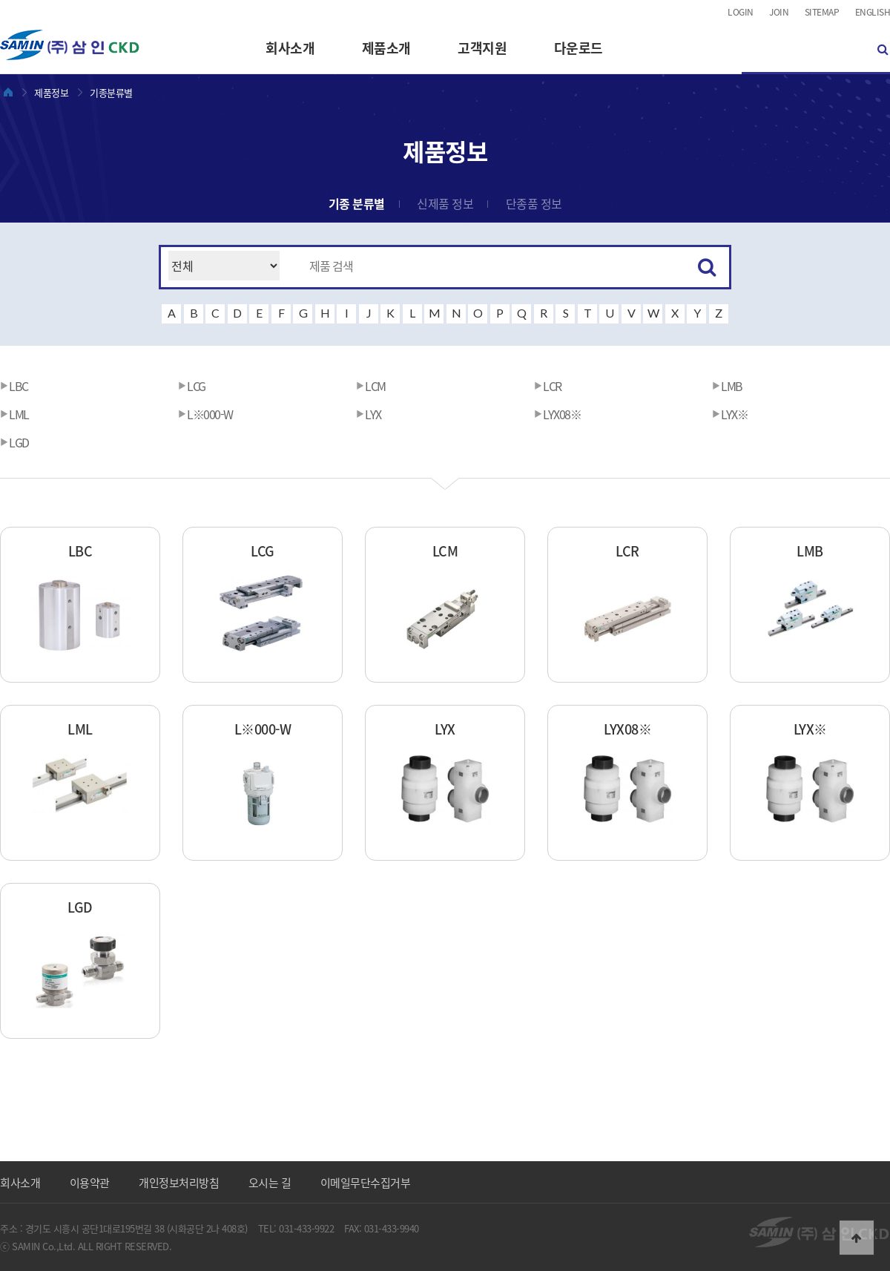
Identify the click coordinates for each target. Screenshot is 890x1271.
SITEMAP (822, 12)
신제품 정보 (445, 203)
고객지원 (482, 48)
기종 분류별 (357, 203)
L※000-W (205, 414)
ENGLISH (873, 12)
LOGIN (741, 12)
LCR (547, 386)
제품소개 (386, 48)
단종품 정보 (534, 203)
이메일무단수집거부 (365, 1183)
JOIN (778, 12)
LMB (727, 386)
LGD (14, 442)
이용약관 (90, 1183)
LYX (368, 414)
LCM (371, 386)
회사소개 (290, 48)
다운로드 (578, 48)
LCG (191, 386)
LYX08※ (557, 414)
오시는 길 (269, 1183)
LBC (14, 386)
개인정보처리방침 (179, 1183)
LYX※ (730, 414)
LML (14, 414)
